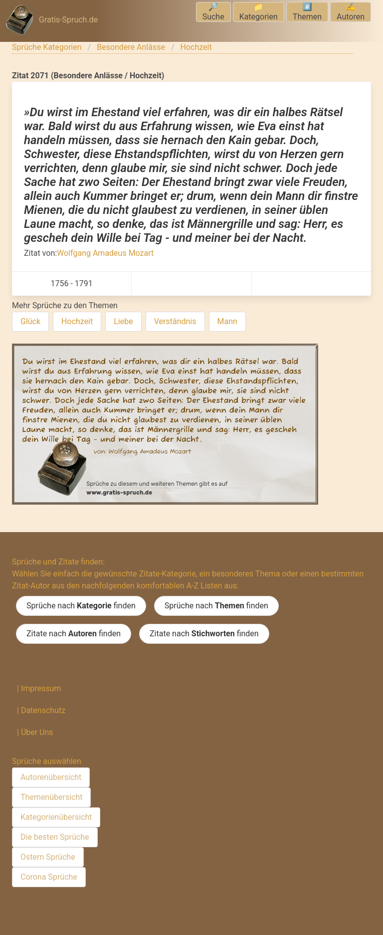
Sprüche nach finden (81, 606)
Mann (227, 321)
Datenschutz (43, 710)
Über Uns (37, 732)
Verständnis (175, 321)
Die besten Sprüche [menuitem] (54, 837)
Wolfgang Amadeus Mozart (105, 253)
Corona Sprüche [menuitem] (48, 877)
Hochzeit (196, 47)
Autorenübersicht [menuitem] (50, 777)
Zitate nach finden (73, 634)
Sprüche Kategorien (47, 47)
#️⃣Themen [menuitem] (307, 11)
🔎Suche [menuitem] (213, 11)
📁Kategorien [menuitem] (258, 11)
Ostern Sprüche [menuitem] (47, 857)
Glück (30, 321)
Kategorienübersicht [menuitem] (56, 817)
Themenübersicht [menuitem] (51, 797)
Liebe (123, 321)
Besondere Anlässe (131, 47)
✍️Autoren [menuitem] (351, 11)
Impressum (41, 688)
